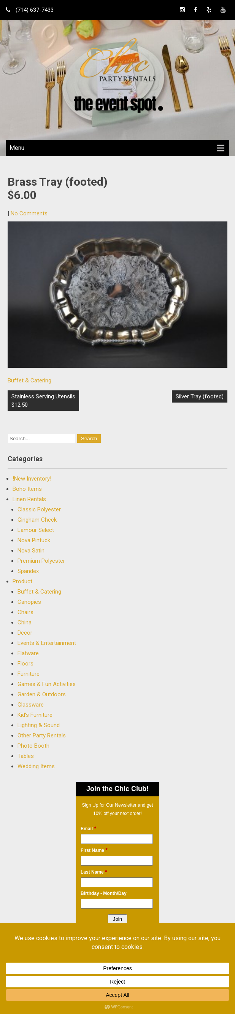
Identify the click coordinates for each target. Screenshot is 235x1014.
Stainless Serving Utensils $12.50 (43, 400)
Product (22, 581)
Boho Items (27, 489)
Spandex (28, 571)
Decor (24, 632)
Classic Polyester (39, 509)
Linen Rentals (29, 499)
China (24, 622)
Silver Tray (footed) (200, 396)
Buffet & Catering (29, 380)
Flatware (28, 653)
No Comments (29, 213)
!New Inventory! (32, 478)
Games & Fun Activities (46, 684)
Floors (25, 663)
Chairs (25, 612)
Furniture (28, 673)
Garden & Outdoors (41, 694)
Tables (25, 756)
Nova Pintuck (33, 540)
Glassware (30, 704)
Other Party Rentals (41, 735)
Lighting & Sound (38, 725)
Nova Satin (30, 550)
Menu (17, 147)
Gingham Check (37, 519)
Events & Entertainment (46, 643)
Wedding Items (36, 766)
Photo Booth (33, 745)
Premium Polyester (41, 560)
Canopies (29, 602)
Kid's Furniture (34, 715)
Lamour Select (35, 530)
